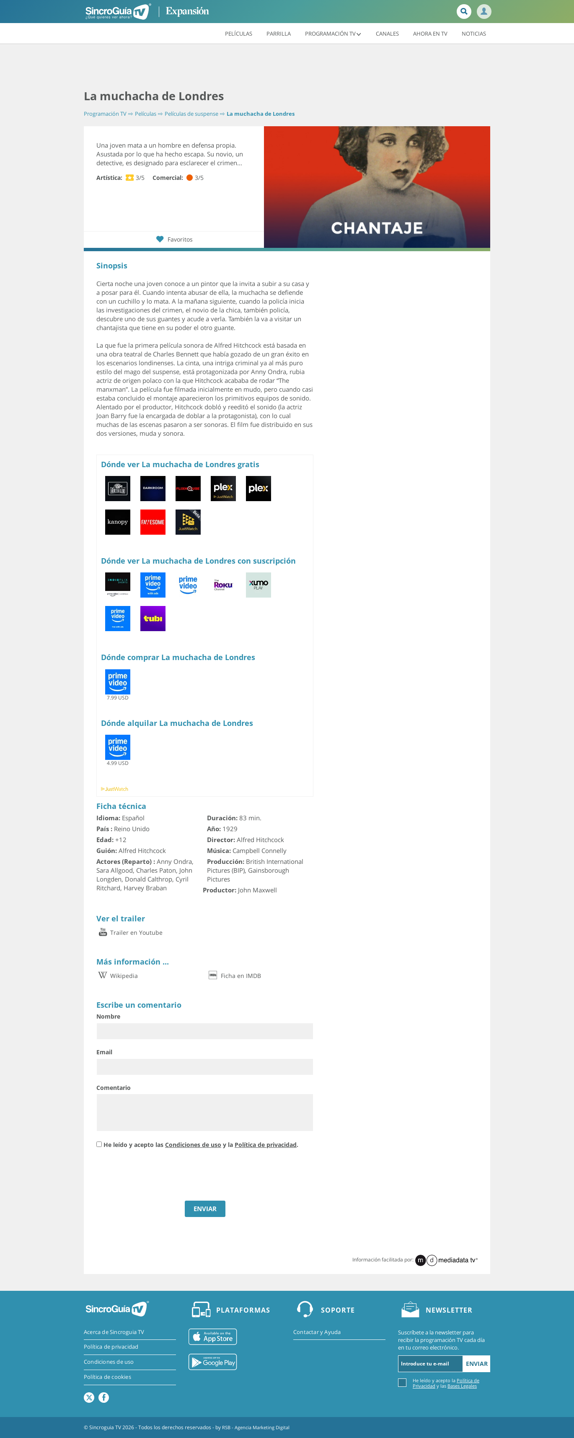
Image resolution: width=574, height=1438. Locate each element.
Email (104, 1052)
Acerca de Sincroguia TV (114, 1332)
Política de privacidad (266, 1145)
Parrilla (278, 33)
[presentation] (160, 1176)
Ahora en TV (430, 33)
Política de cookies (107, 1377)
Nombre (108, 1016)
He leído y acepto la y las (446, 1383)
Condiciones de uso (193, 1145)
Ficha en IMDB (234, 976)
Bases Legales (462, 1386)
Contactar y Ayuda (317, 1332)
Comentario (113, 1087)
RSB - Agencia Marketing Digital (259, 1427)
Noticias (474, 33)
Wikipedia (117, 976)
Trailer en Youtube (129, 932)
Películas (238, 33)
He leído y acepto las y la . (200, 1145)
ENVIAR (205, 1208)
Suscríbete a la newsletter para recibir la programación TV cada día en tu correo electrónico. (441, 1339)
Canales (387, 33)
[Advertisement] (287, 67)
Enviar (477, 1364)
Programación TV (333, 33)
